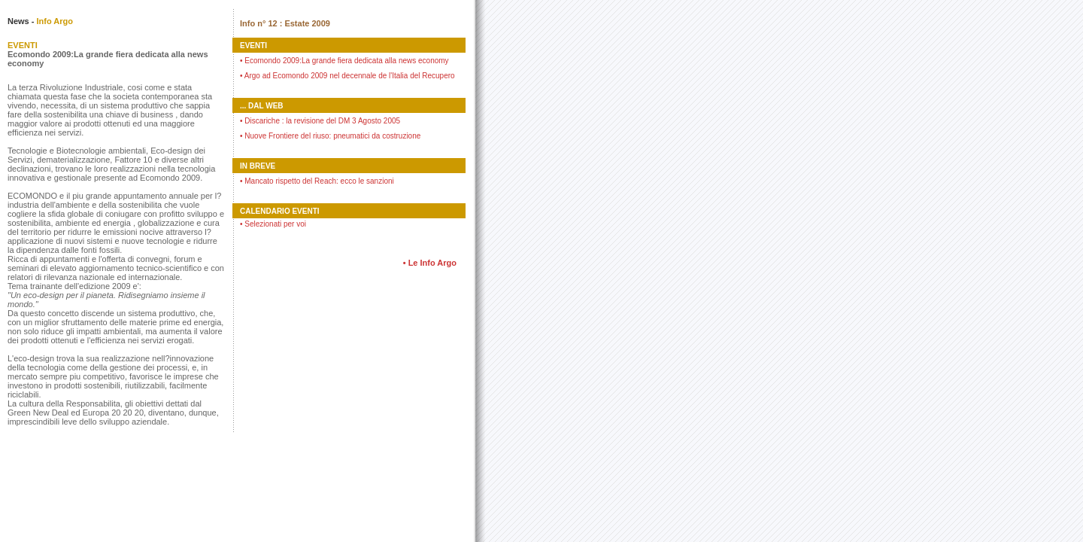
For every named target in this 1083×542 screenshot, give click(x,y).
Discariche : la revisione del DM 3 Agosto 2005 (320, 121)
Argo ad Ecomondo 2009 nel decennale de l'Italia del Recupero (347, 76)
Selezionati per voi (273, 224)
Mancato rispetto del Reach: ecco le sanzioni (317, 181)
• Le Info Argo (430, 262)
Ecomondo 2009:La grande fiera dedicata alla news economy (344, 60)
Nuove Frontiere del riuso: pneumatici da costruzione (330, 136)
